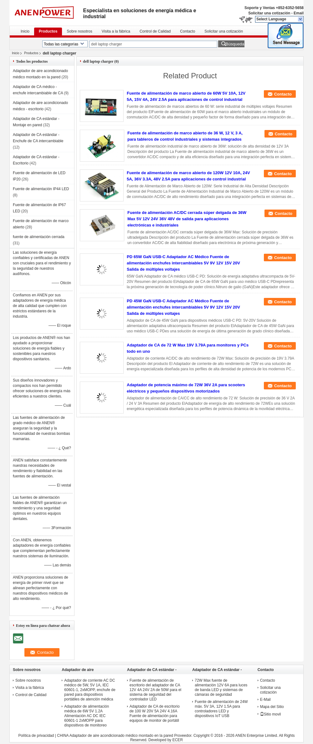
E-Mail (265, 699)
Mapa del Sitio (272, 707)
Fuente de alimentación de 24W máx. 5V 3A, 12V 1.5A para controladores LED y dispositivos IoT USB (221, 709)
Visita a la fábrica (116, 31)
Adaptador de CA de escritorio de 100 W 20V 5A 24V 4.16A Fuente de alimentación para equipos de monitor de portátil (155, 713)
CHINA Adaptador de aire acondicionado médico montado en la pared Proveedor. (125, 735)
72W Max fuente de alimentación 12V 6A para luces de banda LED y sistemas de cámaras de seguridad (221, 687)
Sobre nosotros (79, 31)
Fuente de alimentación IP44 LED (41, 189)
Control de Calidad (155, 31)
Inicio (25, 31)
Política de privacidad (36, 735)
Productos (48, 31)
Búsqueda (234, 44)
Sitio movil (270, 714)
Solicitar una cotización (269, 13)
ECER (177, 740)
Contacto (187, 31)
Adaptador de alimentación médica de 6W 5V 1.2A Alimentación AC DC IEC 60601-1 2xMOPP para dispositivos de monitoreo (86, 715)
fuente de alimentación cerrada (38, 237)
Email (299, 13)
